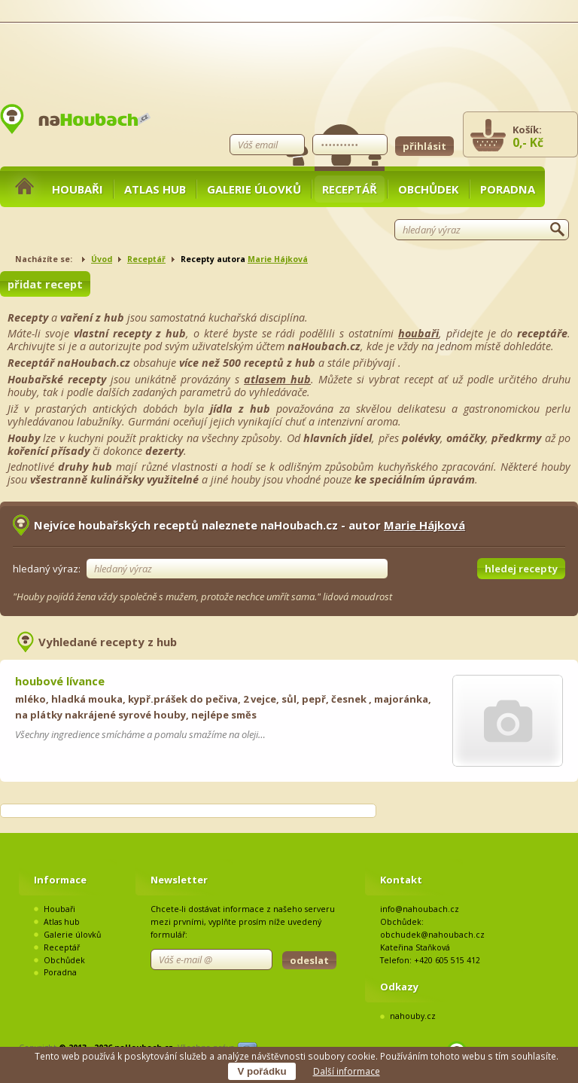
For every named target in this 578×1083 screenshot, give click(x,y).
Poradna (507, 189)
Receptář (349, 189)
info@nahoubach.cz (419, 909)
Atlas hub (155, 189)
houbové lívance (60, 680)
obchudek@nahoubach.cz (432, 934)
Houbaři (77, 189)
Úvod (101, 259)
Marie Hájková (278, 259)
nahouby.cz (413, 1016)
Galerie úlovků (254, 189)
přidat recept (45, 283)
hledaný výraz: (47, 568)
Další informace (346, 1071)
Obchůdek (428, 189)
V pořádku (261, 1071)
